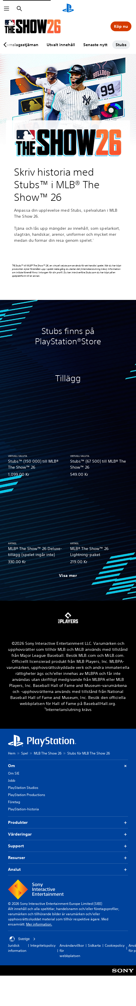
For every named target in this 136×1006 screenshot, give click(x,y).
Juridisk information (17, 948)
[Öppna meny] (6, 8)
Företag (14, 801)
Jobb (11, 780)
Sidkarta (94, 945)
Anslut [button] (68, 869)
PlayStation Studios (23, 787)
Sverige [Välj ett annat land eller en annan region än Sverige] (22, 939)
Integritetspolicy (43, 945)
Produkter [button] (68, 822)
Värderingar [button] (68, 834)
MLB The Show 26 (48, 753)
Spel (24, 753)
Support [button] (68, 846)
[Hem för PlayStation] (68, 8)
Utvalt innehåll (61, 44)
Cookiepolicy (115, 945)
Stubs (121, 44)
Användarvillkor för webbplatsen (72, 950)
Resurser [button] (68, 857)
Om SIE (13, 773)
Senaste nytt (95, 44)
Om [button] (68, 766)
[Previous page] (6, 45)
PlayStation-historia (23, 809)
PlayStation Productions (26, 794)
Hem (11, 753)
